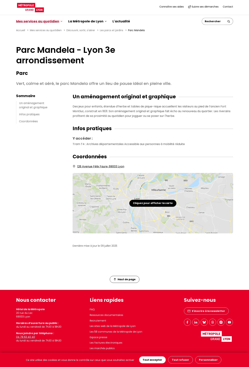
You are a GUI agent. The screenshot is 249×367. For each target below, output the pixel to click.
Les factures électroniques (106, 342)
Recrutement (98, 320)
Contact (228, 6)
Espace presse (98, 337)
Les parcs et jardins (111, 30)
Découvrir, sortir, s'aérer (80, 30)
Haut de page (125, 279)
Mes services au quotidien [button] (39, 21)
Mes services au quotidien (46, 30)
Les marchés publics (102, 348)
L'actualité (121, 21)
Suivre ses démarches (203, 6)
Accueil (20, 30)
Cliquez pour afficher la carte (153, 203)
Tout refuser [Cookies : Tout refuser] (180, 360)
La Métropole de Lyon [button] (87, 21)
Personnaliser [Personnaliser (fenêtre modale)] (208, 360)
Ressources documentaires (106, 315)
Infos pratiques (29, 114)
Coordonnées (28, 121)
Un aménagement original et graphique (33, 105)
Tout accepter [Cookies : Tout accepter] (152, 360)
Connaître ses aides (171, 6)
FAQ (92, 309)
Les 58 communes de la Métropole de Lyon (116, 331)
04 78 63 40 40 (25, 337)
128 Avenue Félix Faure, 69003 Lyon (100, 166)
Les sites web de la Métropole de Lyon (113, 326)
